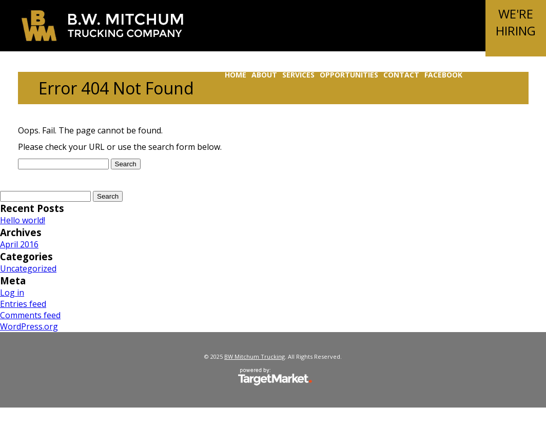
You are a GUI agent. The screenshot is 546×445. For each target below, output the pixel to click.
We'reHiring (516, 22)
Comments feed (30, 315)
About (264, 75)
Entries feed (23, 303)
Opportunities (349, 75)
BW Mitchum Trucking (102, 25)
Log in (12, 292)
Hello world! (22, 220)
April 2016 (19, 244)
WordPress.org (29, 326)
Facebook (443, 75)
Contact (401, 75)
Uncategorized (28, 268)
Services (298, 75)
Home (235, 75)
